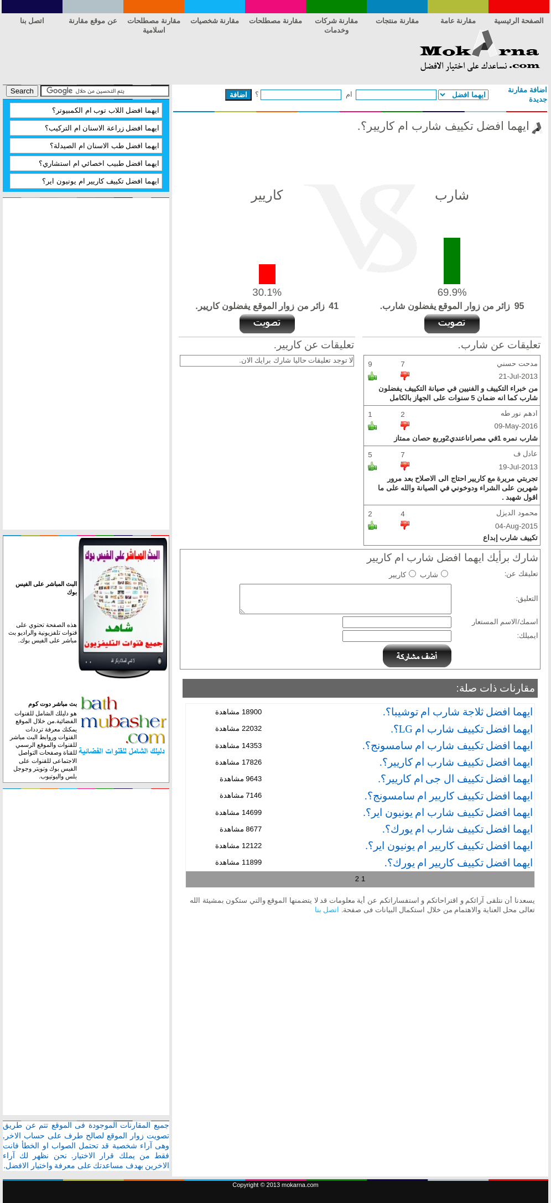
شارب (429, 575)
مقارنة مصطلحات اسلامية (153, 23)
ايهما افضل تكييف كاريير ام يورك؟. (458, 863)
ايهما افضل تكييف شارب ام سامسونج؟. (447, 745)
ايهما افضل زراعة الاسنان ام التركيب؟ (102, 128)
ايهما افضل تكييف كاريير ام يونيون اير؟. (449, 845)
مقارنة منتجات (397, 21)
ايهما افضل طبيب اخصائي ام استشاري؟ (99, 163)
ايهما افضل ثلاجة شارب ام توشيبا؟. (458, 712)
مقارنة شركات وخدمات (336, 23)
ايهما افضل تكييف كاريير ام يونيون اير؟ (100, 181)
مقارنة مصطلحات (275, 21)
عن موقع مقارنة (93, 21)
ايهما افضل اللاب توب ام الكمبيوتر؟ (105, 110)
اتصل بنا (327, 910)
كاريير (397, 575)
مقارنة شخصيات (215, 21)
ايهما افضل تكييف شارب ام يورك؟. (457, 829)
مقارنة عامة (458, 21)
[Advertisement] (204, 54)
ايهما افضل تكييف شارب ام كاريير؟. (456, 762)
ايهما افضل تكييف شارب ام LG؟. (462, 729)
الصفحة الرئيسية (519, 21)
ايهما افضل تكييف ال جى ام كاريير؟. (455, 778)
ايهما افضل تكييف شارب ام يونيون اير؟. (448, 812)
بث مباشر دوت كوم (52, 703)
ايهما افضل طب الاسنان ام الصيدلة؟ (104, 146)
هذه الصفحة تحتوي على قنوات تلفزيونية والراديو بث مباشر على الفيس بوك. (42, 632)
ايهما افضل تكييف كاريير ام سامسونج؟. (449, 796)
